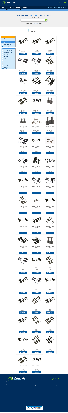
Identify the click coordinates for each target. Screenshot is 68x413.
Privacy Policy (36, 394)
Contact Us (35, 400)
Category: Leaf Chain (11, 9)
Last (41, 30)
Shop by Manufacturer (55, 382)
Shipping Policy (36, 385)
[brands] (13, 7)
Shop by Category (54, 385)
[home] (8, 2)
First (26, 30)
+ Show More (4, 68)
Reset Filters (8, 39)
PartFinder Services (54, 391)
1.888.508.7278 (36, 403)
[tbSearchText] (33, 20)
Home (3, 9)
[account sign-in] (60, 2)
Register (8, 381)
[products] (5, 7)
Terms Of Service (37, 397)
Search (19, 9)
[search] (46, 20)
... (38, 30)
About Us (35, 382)
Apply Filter (8, 36)
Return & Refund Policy (38, 391)
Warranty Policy (36, 388)
